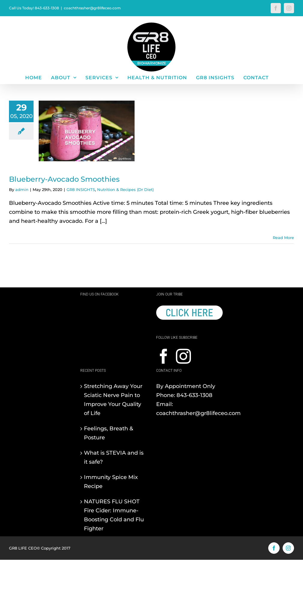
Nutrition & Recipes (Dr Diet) (125, 189)
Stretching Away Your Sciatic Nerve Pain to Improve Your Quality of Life (113, 400)
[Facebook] (163, 356)
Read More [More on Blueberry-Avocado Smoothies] (283, 237)
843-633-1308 (194, 395)
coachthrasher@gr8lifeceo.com (92, 8)
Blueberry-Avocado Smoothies (64, 179)
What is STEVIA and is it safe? (114, 457)
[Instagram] (183, 356)
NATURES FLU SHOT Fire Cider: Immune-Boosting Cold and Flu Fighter (114, 515)
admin (21, 189)
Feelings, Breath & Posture (108, 433)
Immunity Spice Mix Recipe (111, 481)
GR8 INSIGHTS (81, 189)
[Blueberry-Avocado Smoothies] (87, 131)
